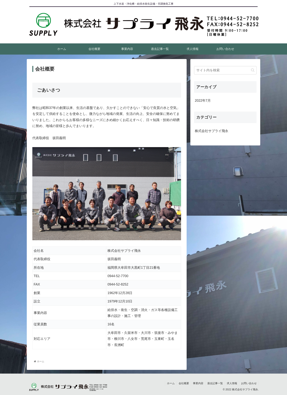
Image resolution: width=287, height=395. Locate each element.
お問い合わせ (249, 383)
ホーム (171, 383)
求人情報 (232, 383)
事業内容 (198, 383)
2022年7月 (203, 100)
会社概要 (184, 383)
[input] (225, 70)
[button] (252, 70)
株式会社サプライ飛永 (211, 131)
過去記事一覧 (215, 383)
